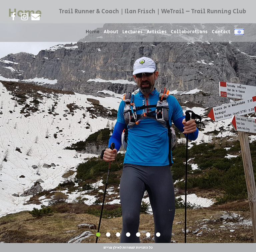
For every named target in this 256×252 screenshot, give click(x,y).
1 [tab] (98, 234)
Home (93, 32)
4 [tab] (128, 234)
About (111, 32)
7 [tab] (158, 234)
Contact (221, 32)
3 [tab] (118, 234)
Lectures (132, 32)
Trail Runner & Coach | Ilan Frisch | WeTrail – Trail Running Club (152, 11)
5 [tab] (138, 234)
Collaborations (189, 32)
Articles (157, 32)
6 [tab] (148, 234)
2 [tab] (108, 234)
